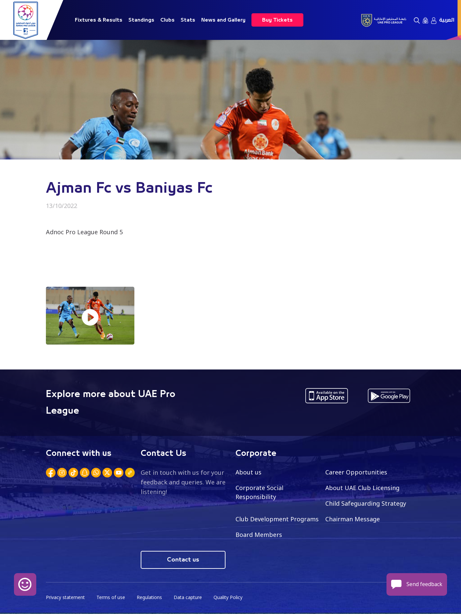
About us (248, 472)
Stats (188, 20)
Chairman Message (352, 519)
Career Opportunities (356, 472)
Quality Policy (230, 597)
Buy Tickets (277, 20)
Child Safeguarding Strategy (365, 503)
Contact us (183, 560)
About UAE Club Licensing (362, 488)
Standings (141, 20)
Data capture (189, 597)
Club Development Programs (277, 519)
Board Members (258, 535)
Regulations (150, 597)
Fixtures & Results (98, 20)
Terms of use (111, 597)
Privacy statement (66, 597)
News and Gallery (223, 20)
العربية (446, 20)
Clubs (167, 20)
